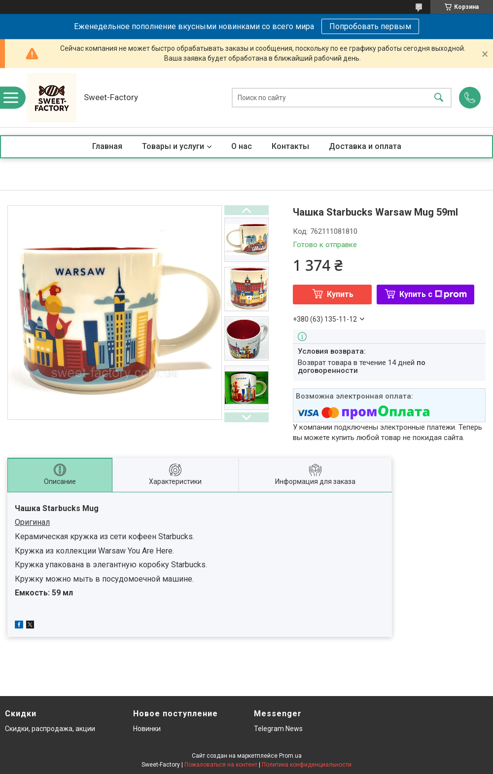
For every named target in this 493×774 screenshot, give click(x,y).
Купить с (433, 294)
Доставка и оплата (365, 146)
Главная (107, 146)
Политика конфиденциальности (307, 764)
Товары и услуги (173, 146)
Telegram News (278, 729)
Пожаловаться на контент (220, 764)
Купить (340, 294)
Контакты (290, 146)
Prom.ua (290, 755)
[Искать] (439, 98)
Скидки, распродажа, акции (50, 729)
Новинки (147, 729)
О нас (241, 146)
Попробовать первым (370, 26)
